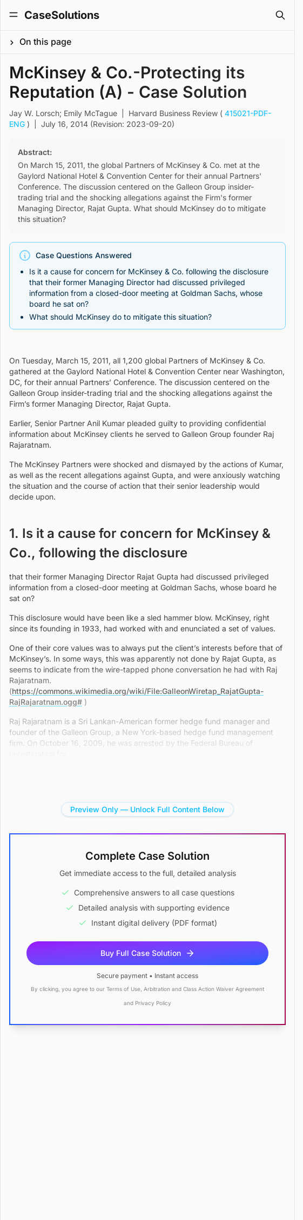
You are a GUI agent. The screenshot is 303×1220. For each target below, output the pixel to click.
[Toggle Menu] (13, 14)
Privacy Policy (153, 1003)
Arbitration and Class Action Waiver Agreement (204, 989)
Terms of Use (123, 989)
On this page (45, 41)
